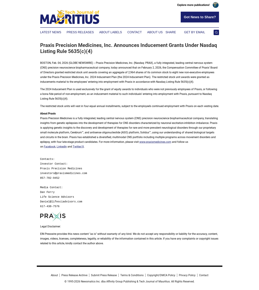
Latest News (50, 32)
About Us (155, 32)
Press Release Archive (74, 275)
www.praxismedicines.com (155, 141)
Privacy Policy (187, 275)
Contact (134, 32)
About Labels (110, 32)
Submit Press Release (104, 275)
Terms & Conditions (132, 275)
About (54, 275)
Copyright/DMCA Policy (161, 275)
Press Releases (80, 32)
